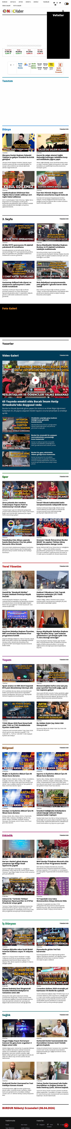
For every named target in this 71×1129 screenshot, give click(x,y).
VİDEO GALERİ (6, 5)
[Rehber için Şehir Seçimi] (11, 65)
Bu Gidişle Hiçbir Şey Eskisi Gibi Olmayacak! (50, 724)
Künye (7, 1124)
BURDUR (4, 1)
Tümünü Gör (64, 129)
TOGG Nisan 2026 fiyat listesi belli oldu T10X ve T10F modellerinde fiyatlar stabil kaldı (17, 725)
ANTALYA (13, 1)
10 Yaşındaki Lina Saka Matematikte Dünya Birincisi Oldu (52, 900)
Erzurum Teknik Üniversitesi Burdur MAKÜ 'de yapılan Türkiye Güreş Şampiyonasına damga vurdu (52, 542)
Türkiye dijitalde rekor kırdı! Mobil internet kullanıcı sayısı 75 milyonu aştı (17, 951)
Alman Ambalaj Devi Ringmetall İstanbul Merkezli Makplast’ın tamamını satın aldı (16, 991)
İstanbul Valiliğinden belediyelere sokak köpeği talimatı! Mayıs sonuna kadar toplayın (51, 813)
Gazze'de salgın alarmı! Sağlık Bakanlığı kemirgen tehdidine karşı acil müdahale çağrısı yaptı (52, 157)
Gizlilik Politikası (25, 1128)
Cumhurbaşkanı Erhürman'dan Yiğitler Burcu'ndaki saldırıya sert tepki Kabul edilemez (17, 195)
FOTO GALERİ (17, 5)
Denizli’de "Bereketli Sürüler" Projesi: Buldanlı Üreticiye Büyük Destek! (16, 594)
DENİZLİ (36, 1)
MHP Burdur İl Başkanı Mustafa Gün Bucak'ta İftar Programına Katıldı (52, 862)
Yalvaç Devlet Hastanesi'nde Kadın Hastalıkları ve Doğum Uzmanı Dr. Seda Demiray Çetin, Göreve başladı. (52, 1085)
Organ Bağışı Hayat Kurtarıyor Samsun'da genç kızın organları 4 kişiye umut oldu (16, 1043)
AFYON (21, 1)
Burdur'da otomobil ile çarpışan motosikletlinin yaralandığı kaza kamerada (44, 437)
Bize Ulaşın (24, 1124)
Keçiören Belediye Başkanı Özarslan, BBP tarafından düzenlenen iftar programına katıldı (18, 633)
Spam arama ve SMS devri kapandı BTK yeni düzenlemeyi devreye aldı (17, 687)
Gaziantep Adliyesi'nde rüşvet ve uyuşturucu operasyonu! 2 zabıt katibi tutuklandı (16, 284)
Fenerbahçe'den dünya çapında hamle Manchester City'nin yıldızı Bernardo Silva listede (17, 542)
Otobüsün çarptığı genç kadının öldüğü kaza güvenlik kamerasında (44, 420)
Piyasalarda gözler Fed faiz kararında (48, 950)
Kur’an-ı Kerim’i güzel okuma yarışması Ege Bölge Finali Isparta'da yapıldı (15, 863)
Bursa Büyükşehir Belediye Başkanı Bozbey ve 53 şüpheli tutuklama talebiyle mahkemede (52, 247)
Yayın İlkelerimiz (10, 1128)
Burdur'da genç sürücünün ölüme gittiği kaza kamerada (43, 453)
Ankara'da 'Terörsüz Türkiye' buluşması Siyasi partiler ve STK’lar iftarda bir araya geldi (17, 901)
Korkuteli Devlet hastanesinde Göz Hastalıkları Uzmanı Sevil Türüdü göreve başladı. (52, 1043)
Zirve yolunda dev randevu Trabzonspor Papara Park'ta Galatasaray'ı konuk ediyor (14, 505)
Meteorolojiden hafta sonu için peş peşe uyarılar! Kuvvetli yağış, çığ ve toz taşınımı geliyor (52, 688)
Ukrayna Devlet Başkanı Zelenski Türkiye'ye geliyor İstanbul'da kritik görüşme (18, 157)
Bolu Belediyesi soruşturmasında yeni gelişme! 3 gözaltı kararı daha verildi (52, 284)
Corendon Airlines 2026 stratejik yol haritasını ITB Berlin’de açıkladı (52, 990)
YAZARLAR (46, 1)
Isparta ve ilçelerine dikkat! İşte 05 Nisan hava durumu (52, 775)
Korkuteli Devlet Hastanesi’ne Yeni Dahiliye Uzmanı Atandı (17, 1084)
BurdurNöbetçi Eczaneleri (58, 70)
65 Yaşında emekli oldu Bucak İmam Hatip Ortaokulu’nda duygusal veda (30, 403)
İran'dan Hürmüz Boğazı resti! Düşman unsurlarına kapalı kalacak (52, 194)
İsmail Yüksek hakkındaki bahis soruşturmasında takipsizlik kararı (52, 504)
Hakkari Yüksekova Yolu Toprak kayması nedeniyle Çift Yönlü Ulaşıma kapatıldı (51, 594)
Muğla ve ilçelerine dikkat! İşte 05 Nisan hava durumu (17, 775)
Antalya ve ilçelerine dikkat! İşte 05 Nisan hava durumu (17, 812)
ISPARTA (28, 1)
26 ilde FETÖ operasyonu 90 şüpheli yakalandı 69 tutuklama (17, 246)
